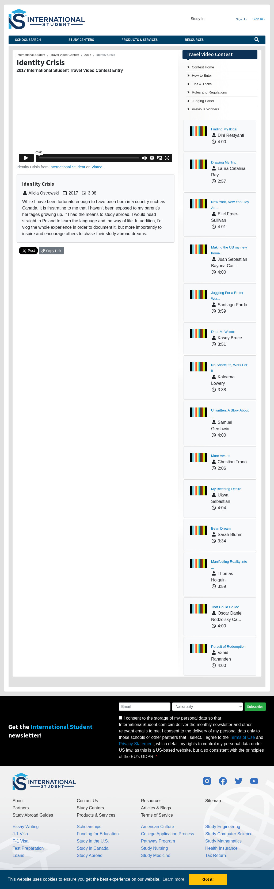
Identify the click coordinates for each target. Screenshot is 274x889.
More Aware (220, 456)
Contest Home (203, 67)
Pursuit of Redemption (228, 647)
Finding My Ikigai (224, 129)
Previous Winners (205, 109)
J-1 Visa (20, 834)
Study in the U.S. (93, 841)
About (18, 800)
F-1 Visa (20, 841)
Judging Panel (203, 101)
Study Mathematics (223, 841)
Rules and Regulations (209, 92)
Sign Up (241, 19)
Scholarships (89, 826)
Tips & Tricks (202, 84)
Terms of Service (157, 815)
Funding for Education (98, 834)
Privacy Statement (136, 744)
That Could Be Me (225, 607)
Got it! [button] (208, 879)
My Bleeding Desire (226, 489)
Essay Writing (26, 826)
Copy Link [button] (51, 250)
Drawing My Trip (223, 162)
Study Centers (81, 39)
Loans (18, 855)
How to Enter (202, 75)
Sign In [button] (258, 19)
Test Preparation (28, 848)
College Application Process (167, 834)
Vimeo (97, 167)
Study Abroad (89, 855)
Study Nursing (154, 848)
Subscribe (255, 706)
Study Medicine (155, 855)
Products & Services (139, 39)
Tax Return (215, 855)
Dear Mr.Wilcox (223, 332)
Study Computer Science (229, 834)
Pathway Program (158, 841)
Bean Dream (221, 528)
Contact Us (87, 800)
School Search (28, 39)
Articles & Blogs (156, 808)
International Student (67, 167)
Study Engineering (222, 826)
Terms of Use (242, 737)
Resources (194, 39)
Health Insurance (221, 848)
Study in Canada (92, 848)
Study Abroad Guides (33, 815)
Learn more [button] (173, 879)
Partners (21, 808)
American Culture (157, 826)
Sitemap (213, 800)
